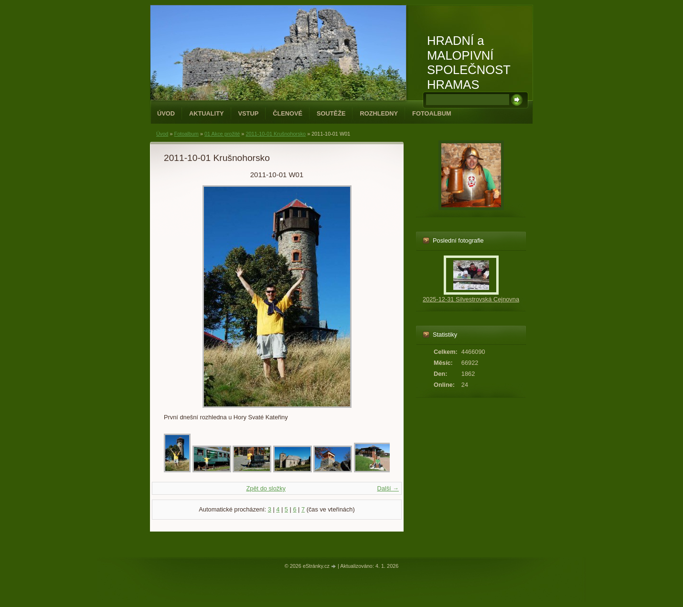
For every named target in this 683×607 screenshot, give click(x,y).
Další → (388, 488)
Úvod (166, 113)
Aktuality (206, 113)
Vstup (248, 113)
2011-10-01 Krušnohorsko (275, 134)
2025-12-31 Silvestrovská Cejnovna (471, 299)
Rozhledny (379, 113)
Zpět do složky (266, 488)
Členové (287, 113)
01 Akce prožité (222, 134)
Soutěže (331, 113)
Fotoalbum (431, 113)
